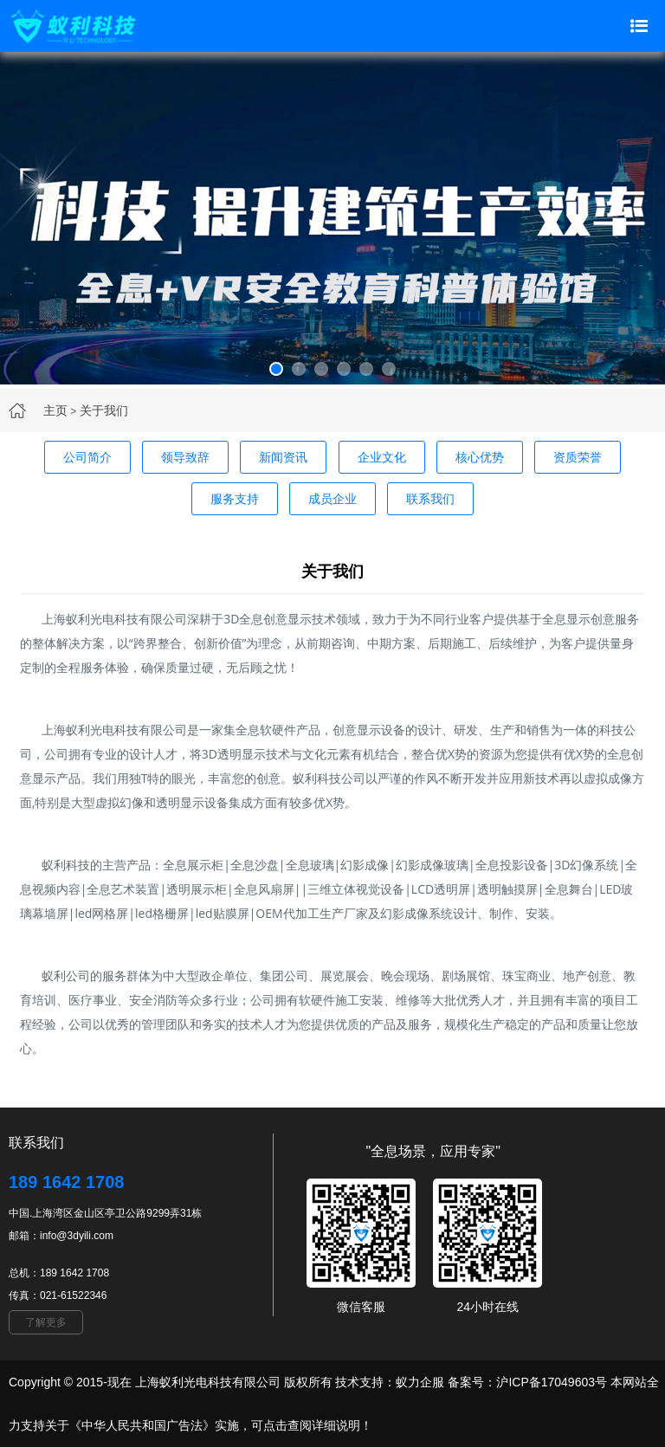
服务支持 (234, 499)
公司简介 (87, 457)
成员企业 (332, 499)
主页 (55, 410)
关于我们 (104, 410)
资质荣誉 (577, 457)
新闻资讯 (283, 457)
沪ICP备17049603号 (551, 1382)
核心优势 (479, 457)
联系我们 (430, 499)
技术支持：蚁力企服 (388, 1382)
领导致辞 (185, 457)
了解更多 (46, 1322)
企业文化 (382, 457)
